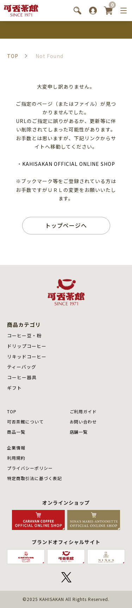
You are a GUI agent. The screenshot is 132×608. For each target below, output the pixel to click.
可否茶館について (25, 422)
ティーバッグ (21, 366)
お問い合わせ (83, 422)
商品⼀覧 (16, 432)
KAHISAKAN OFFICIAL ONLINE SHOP (68, 163)
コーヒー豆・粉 (24, 335)
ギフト (14, 387)
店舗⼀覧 (79, 432)
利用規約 (16, 458)
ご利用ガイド (83, 411)
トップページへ (66, 225)
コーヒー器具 (22, 377)
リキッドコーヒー (26, 356)
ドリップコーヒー (26, 346)
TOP (12, 411)
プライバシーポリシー (30, 468)
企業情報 (16, 448)
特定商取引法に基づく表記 (34, 478)
